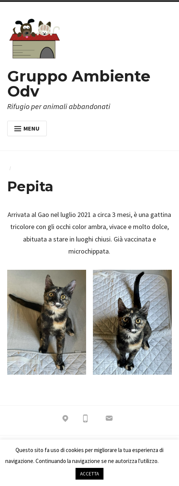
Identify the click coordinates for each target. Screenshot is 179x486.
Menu (27, 128)
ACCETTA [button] (89, 474)
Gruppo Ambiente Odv (78, 83)
